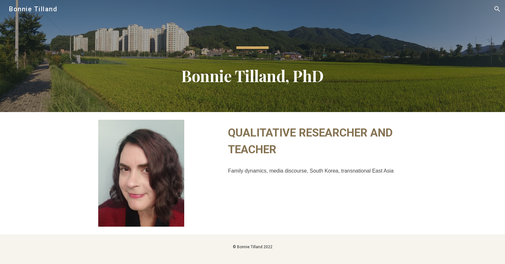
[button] (497, 9)
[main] (252, 56)
